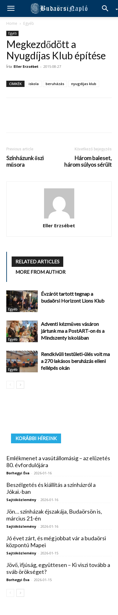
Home (11, 23)
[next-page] (20, 385)
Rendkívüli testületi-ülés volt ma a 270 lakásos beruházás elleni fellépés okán (75, 361)
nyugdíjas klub (83, 83)
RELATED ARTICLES (37, 261)
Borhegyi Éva (18, 473)
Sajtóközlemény (21, 499)
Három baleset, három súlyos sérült (88, 161)
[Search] (107, 8)
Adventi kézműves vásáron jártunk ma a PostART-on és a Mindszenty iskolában (72, 331)
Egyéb (28, 23)
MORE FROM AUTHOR (40, 272)
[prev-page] (10, 385)
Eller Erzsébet (26, 66)
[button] (11, 8)
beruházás (55, 83)
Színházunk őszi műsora (25, 161)
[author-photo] (59, 203)
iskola (34, 83)
